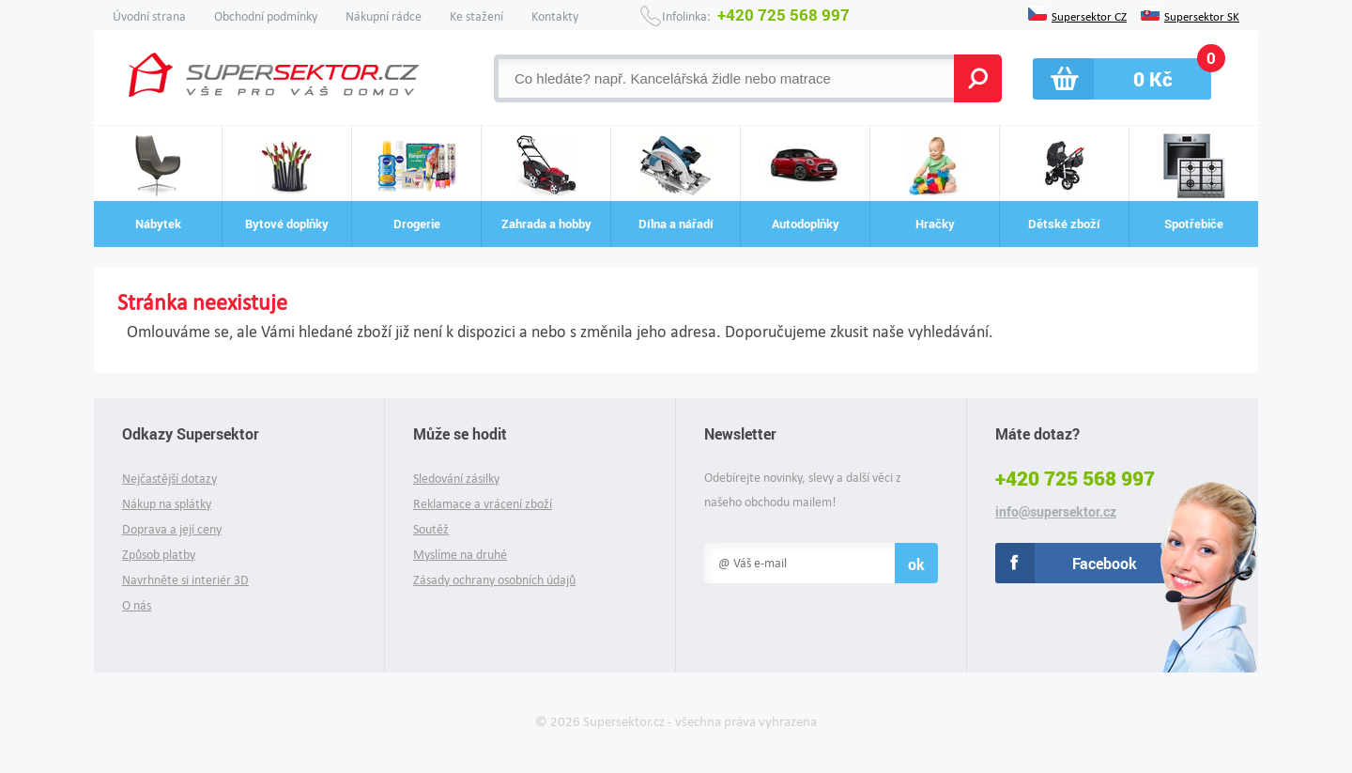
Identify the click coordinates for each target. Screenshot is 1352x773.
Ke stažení (476, 16)
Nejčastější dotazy (169, 479)
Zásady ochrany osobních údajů (494, 580)
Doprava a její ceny (172, 529)
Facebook (1104, 563)
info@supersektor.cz (1055, 511)
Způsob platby (158, 555)
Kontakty (554, 16)
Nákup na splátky (166, 504)
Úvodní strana (149, 16)
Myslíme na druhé (460, 555)
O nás (136, 605)
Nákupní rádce (384, 16)
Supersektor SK (1201, 15)
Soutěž (431, 529)
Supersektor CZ (1089, 15)
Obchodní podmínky (265, 16)
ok (916, 564)
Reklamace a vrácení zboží (482, 504)
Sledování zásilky (456, 479)
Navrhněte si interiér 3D (185, 580)
